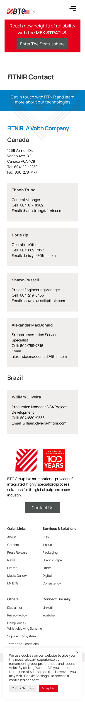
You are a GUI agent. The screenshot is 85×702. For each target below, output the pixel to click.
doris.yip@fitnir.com (39, 255)
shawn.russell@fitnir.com (44, 300)
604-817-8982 (31, 205)
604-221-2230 (26, 166)
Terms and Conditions (23, 644)
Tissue (47, 544)
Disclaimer (14, 607)
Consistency (52, 583)
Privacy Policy (17, 615)
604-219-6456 (31, 295)
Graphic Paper (53, 560)
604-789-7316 (31, 345)
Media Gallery (17, 575)
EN (29, 12)
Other (47, 568)
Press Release (17, 552)
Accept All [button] (48, 688)
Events (12, 568)
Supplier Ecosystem (21, 636)
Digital (47, 575)
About (11, 537)
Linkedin (48, 607)
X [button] (77, 652)
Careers (13, 544)
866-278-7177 (26, 172)
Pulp (46, 537)
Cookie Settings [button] (23, 688)
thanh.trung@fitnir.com (42, 210)
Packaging (50, 552)
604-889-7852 (32, 250)
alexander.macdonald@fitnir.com (39, 356)
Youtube (49, 615)
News (11, 560)
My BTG (12, 583)
